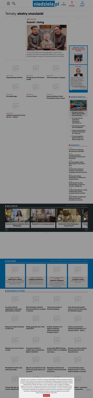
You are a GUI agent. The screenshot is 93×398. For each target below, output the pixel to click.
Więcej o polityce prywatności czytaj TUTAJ (46, 393)
